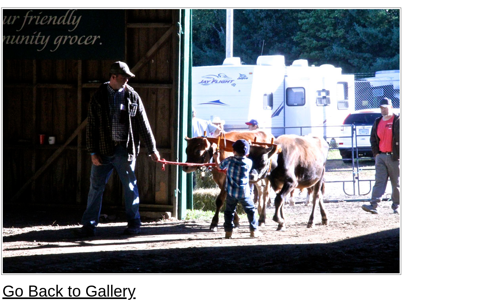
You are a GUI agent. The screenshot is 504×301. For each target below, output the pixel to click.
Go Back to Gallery (69, 291)
